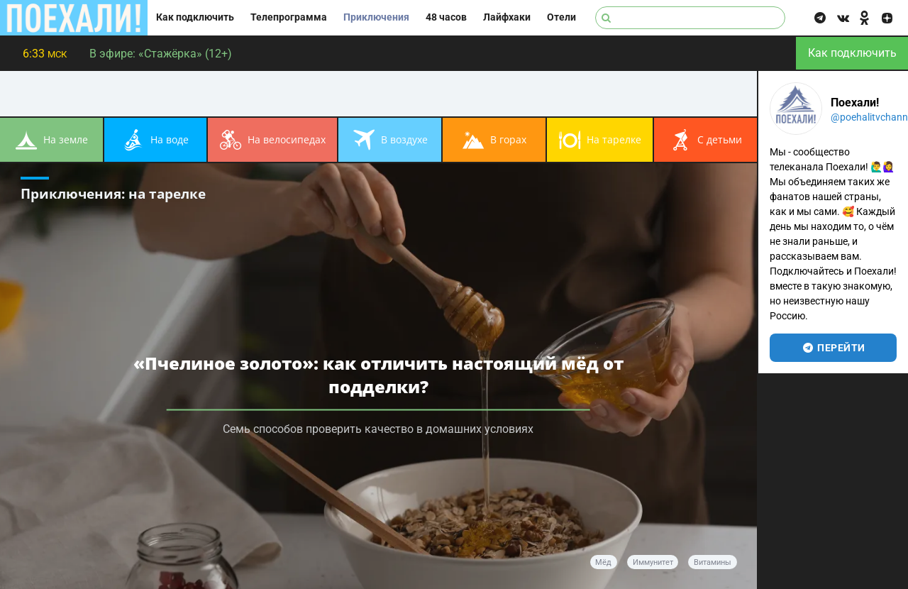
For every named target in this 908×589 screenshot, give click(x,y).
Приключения (376, 17)
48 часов (446, 17)
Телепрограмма (288, 17)
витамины (712, 562)
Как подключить (195, 17)
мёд (603, 562)
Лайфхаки (507, 17)
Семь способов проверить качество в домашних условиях (378, 428)
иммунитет (653, 562)
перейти (833, 347)
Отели (561, 17)
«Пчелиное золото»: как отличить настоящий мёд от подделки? (378, 374)
